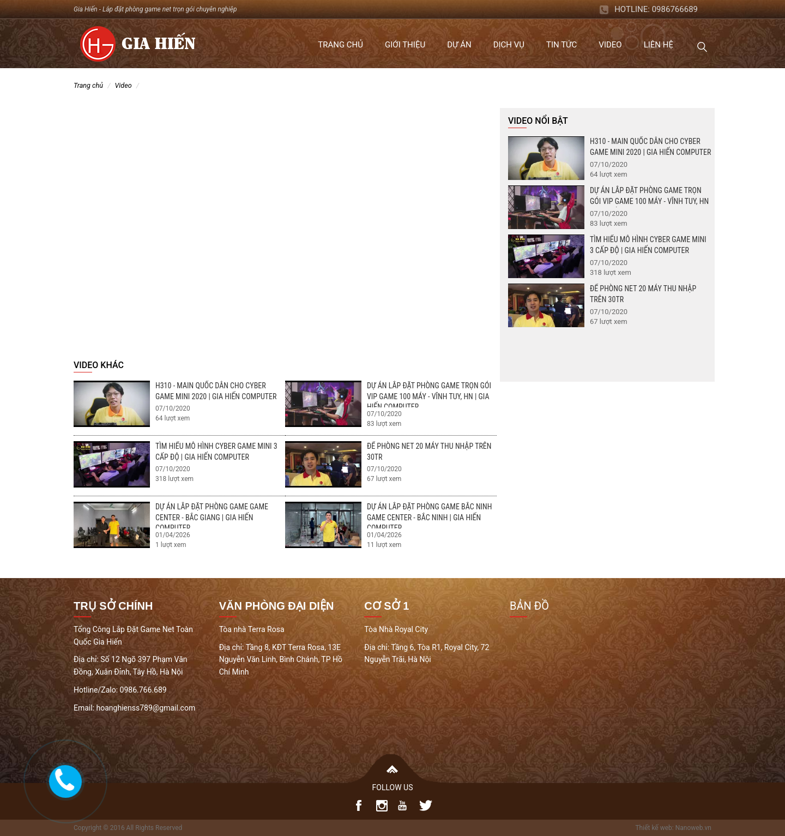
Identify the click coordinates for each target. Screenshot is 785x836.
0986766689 (675, 9)
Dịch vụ (508, 45)
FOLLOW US (392, 787)
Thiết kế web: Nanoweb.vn (673, 828)
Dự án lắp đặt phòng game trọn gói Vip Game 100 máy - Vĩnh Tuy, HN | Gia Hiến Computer (429, 396)
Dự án (459, 45)
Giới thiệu (405, 45)
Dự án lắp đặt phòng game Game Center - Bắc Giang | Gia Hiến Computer (211, 517)
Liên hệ (658, 45)
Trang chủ (340, 45)
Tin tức (561, 45)
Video (610, 45)
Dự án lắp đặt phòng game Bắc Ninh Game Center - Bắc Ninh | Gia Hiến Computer (429, 517)
